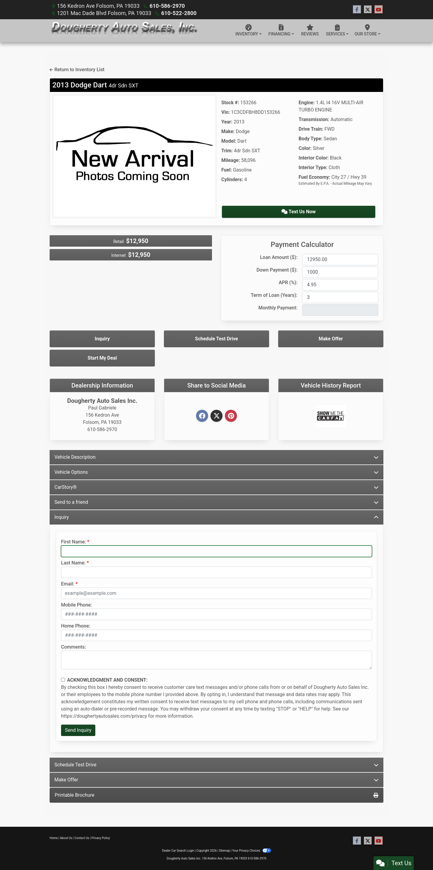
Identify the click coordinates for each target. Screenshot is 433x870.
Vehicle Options (216, 472)
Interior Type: (313, 167)
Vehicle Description (216, 457)
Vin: (225, 112)
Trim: (227, 151)
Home (54, 838)
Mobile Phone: (76, 605)
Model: (228, 141)
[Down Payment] (340, 272)
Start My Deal (102, 358)
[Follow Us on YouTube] (378, 9)
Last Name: (73, 563)
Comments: (73, 647)
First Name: (73, 542)
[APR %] (340, 285)
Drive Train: (311, 129)
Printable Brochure (216, 795)
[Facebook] (202, 416)
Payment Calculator (302, 244)
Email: (67, 584)
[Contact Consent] (63, 680)
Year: (226, 122)
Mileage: (230, 160)
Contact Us (82, 838)
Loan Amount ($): (278, 257)
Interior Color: (314, 158)
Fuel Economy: (314, 177)
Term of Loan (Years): (274, 295)
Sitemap (224, 850)
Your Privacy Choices (251, 850)
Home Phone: (75, 626)
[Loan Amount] (340, 259)
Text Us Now (298, 211)
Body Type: (310, 138)
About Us (66, 838)
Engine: (307, 102)
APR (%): (288, 282)
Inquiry (102, 339)
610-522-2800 (178, 13)
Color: (305, 148)
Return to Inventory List (77, 69)
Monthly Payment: (277, 308)
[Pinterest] (231, 416)
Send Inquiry (78, 730)
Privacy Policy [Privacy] (100, 838)
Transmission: (314, 119)
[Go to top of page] (422, 845)
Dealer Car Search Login (178, 850)
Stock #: (230, 102)
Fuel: (226, 170)
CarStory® (216, 487)
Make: (228, 131)
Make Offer (331, 339)
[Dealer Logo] (124, 31)
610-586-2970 (167, 6)
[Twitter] (216, 416)
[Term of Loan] (340, 297)
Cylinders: (232, 179)
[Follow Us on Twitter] (368, 9)
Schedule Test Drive (216, 339)
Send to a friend (216, 502)
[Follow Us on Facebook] (357, 9)
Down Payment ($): (276, 270)
